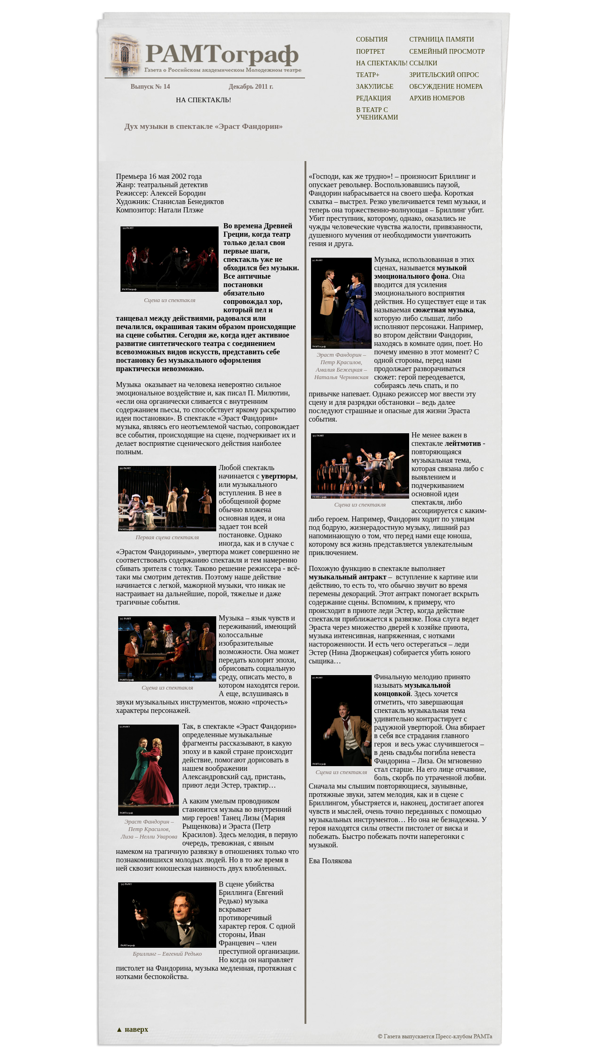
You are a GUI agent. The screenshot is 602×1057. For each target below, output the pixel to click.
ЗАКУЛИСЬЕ (375, 86)
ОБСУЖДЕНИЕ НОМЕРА (446, 86)
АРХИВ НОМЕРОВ (437, 98)
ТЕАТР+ (368, 74)
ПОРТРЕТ (370, 51)
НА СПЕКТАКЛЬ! (382, 63)
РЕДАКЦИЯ (373, 98)
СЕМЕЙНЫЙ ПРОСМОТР (447, 51)
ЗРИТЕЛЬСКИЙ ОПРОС (444, 74)
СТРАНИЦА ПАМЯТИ (442, 39)
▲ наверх (132, 1029)
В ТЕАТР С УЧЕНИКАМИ (377, 113)
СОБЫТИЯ (372, 39)
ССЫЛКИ (424, 63)
